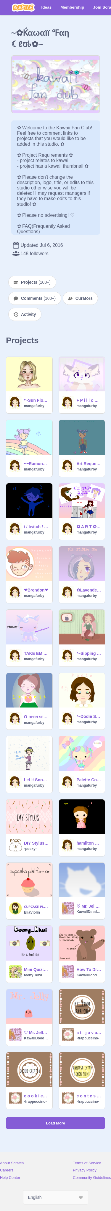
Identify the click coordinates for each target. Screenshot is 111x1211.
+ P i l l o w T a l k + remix (89, 400)
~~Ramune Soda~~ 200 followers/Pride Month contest (36, 463)
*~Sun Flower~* (36, 400)
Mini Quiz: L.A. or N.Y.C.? (36, 969)
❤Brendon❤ (36, 590)
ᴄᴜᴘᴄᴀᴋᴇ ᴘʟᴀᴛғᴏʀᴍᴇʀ (36, 906)
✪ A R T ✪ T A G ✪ (89, 526)
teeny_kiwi (33, 975)
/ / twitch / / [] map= (36, 526)
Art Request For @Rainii (89, 463)
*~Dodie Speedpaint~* (89, 716)
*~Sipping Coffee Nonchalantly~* (89, 653)
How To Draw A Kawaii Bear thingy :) (89, 969)
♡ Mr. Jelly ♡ (36, 1032)
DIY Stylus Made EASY (36, 843)
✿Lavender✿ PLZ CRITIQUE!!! (89, 590)
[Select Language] (55, 1197)
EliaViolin (32, 912)
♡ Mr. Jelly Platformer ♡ (89, 906)
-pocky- (30, 849)
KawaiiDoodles (89, 912)
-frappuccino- (88, 1038)
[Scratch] (23, 7)
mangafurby (34, 406)
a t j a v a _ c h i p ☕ (89, 1032)
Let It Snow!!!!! (36, 779)
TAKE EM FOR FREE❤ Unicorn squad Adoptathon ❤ (36, 653)
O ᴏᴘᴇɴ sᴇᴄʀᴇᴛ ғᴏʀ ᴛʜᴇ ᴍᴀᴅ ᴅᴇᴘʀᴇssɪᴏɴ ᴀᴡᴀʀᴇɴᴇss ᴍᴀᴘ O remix (36, 716)
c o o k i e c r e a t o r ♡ (36, 1096)
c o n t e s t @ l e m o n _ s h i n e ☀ (89, 1096)
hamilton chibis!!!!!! (89, 843)
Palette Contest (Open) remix (89, 779)
